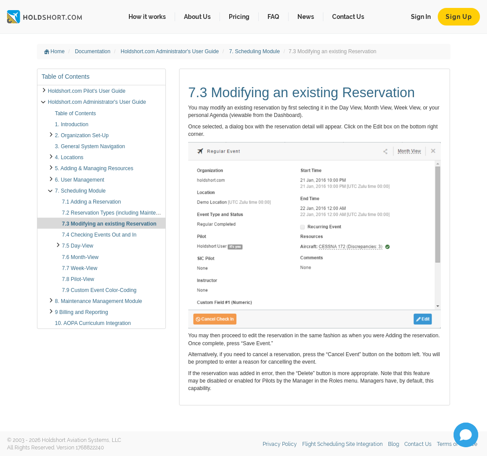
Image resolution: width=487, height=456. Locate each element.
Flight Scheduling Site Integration (342, 444)
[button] (466, 435)
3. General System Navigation (90, 146)
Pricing (239, 16)
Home (54, 51)
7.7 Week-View (79, 268)
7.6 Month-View (80, 257)
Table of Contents (75, 113)
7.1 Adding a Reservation (91, 202)
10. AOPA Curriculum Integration (93, 323)
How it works (147, 16)
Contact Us (348, 16)
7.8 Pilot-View (78, 279)
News (305, 16)
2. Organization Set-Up (82, 135)
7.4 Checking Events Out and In (99, 235)
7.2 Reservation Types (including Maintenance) (117, 213)
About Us (197, 16)
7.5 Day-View (77, 246)
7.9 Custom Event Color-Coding (99, 290)
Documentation (93, 51)
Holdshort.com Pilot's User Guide (86, 91)
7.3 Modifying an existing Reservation (109, 224)
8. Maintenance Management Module (98, 301)
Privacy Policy (280, 444)
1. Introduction (71, 124)
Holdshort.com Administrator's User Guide (170, 51)
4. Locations (69, 157)
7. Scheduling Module (255, 51)
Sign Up (459, 16)
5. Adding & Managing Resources (94, 168)
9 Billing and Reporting (81, 312)
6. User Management (79, 180)
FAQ (273, 16)
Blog (393, 444)
